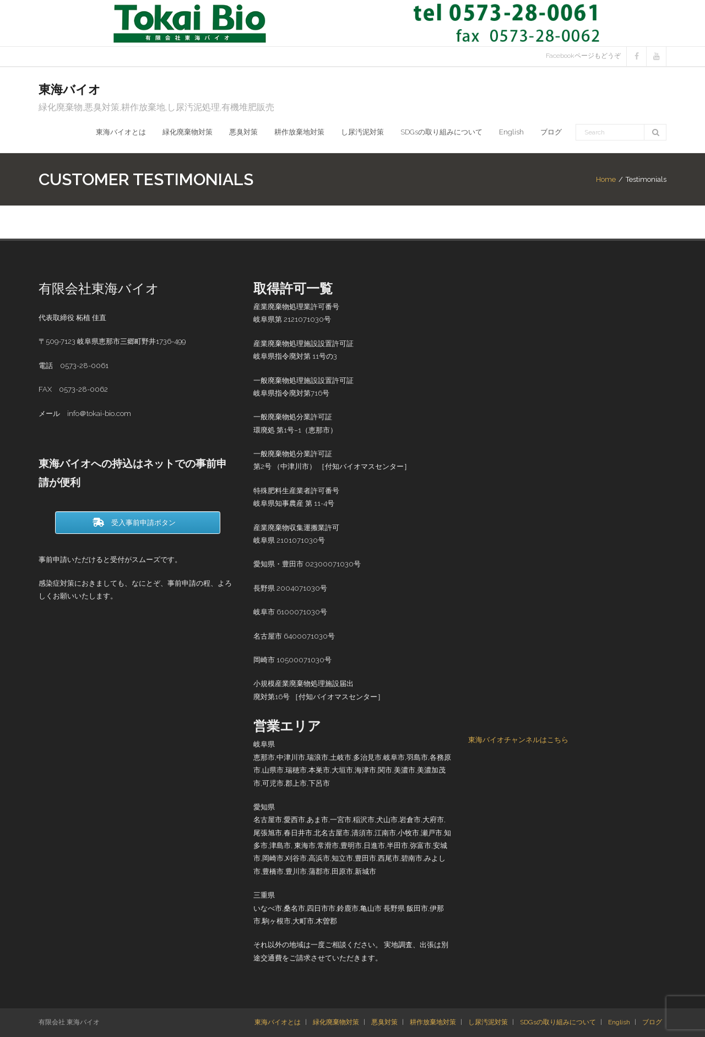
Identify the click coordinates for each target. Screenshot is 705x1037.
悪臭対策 (384, 1022)
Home (606, 179)
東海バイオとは (277, 1022)
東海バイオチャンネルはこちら (518, 740)
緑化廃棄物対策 (336, 1022)
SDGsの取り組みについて (558, 1022)
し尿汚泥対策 (488, 1022)
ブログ (652, 1022)
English (619, 1022)
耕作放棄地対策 (433, 1022)
